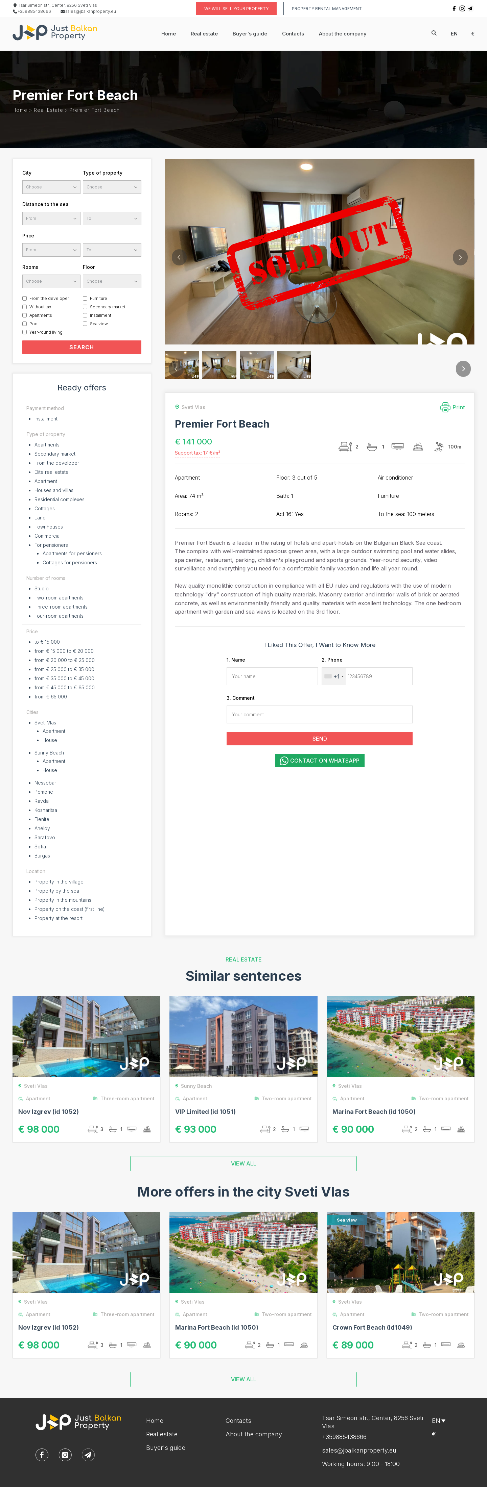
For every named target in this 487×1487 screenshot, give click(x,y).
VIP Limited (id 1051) (205, 1111)
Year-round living (46, 332)
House (50, 740)
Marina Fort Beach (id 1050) (374, 1111)
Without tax (40, 306)
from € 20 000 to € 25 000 (64, 660)
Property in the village (59, 881)
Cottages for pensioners (70, 562)
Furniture (98, 298)
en (454, 33)
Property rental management (327, 8)
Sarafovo (44, 837)
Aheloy (42, 828)
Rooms (30, 267)
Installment (100, 315)
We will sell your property (236, 8)
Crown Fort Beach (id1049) (372, 1327)
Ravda (41, 801)
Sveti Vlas (45, 722)
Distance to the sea (45, 204)
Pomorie (43, 792)
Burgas (42, 855)
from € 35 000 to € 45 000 (64, 678)
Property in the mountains (62, 900)
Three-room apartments (61, 607)
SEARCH (81, 347)
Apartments (40, 315)
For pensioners (51, 545)
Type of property (102, 173)
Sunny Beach (49, 752)
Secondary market (107, 306)
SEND (319, 738)
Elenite (41, 819)
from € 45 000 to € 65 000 (64, 687)
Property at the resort (58, 918)
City (26, 173)
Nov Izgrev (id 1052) (48, 1111)
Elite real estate (51, 472)
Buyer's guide (250, 33)
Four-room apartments (59, 616)
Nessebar (45, 783)
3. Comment (241, 698)
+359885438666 (32, 11)
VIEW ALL (243, 1163)
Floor (89, 267)
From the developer (49, 298)
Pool (34, 323)
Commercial (47, 536)
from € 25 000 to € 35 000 (64, 669)
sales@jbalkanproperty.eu (88, 11)
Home (168, 33)
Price (28, 235)
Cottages (44, 508)
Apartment (45, 481)
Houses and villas (53, 490)
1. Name (236, 660)
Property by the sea (56, 891)
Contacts (293, 33)
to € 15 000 (47, 642)
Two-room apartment (284, 1098)
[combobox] (334, 676)
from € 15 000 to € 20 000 (64, 651)
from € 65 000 (50, 696)
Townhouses (48, 527)
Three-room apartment (125, 1098)
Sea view (99, 323)
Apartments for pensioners (72, 553)
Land (40, 517)
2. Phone (332, 660)
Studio (41, 588)
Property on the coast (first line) (69, 909)
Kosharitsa (45, 810)
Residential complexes (59, 499)
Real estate (204, 33)
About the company (343, 33)
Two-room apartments (59, 597)
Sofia (40, 846)
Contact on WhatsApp (320, 761)
